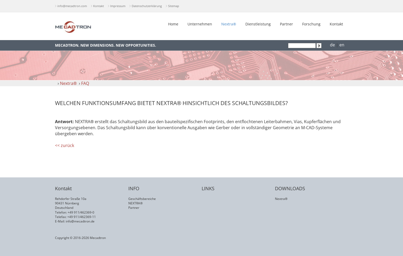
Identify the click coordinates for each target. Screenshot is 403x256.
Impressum (117, 6)
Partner (286, 23)
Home (173, 23)
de (332, 45)
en (341, 45)
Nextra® (228, 23)
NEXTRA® (135, 203)
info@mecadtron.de (80, 221)
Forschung (311, 23)
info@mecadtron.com (72, 6)
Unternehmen (199, 23)
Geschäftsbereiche (142, 199)
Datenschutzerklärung (147, 6)
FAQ (85, 83)
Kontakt (98, 6)
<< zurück (64, 145)
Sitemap (173, 6)
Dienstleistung (258, 23)
